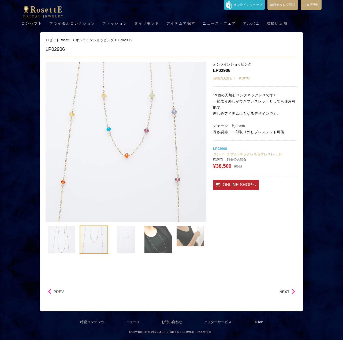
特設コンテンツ (92, 322)
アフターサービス (218, 322)
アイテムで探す (181, 23)
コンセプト (31, 23)
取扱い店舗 (277, 23)
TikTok (258, 322)
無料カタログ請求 (283, 5)
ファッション (115, 23)
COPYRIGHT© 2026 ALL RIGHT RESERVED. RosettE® (170, 332)
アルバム (251, 23)
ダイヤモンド (146, 23)
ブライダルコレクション (72, 23)
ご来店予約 (311, 5)
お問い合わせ (171, 322)
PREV (59, 292)
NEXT (284, 292)
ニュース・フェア (219, 23)
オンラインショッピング (232, 64)
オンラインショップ (247, 5)
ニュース (133, 322)
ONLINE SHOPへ (236, 184)
